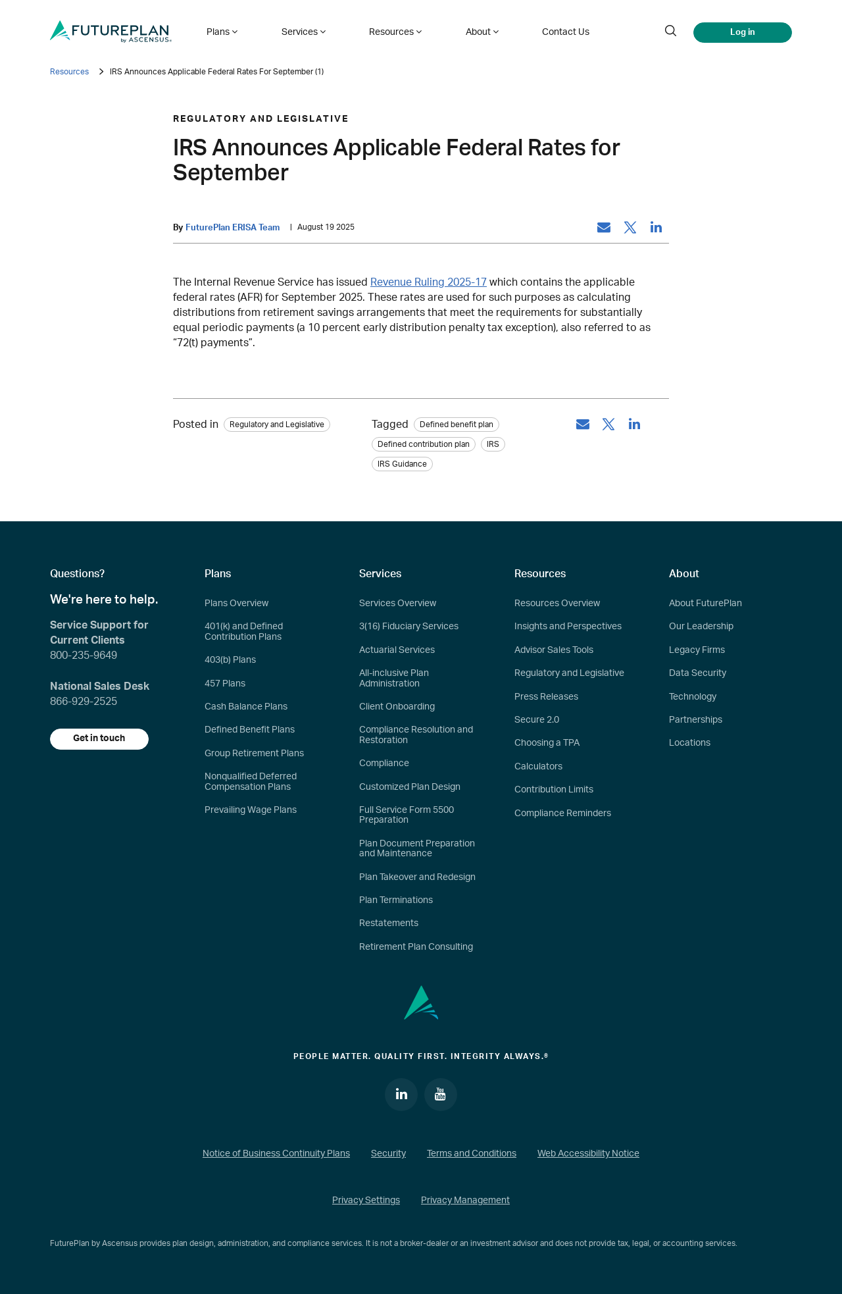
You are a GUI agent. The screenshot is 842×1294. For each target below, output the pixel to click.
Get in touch (100, 739)
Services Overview (397, 603)
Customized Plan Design (409, 787)
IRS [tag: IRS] (493, 444)
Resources (69, 72)
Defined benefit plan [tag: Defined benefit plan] (456, 424)
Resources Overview (557, 603)
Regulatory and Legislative (569, 673)
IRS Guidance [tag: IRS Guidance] (402, 464)
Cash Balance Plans (246, 707)
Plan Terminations (396, 900)
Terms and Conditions (471, 1153)
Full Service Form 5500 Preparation (406, 815)
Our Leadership (701, 627)
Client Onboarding (397, 707)
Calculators (538, 766)
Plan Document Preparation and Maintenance (417, 848)
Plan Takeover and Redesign (417, 877)
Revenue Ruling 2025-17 (428, 282)
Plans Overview (236, 603)
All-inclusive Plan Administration (394, 678)
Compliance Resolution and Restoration (416, 735)
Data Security (697, 673)
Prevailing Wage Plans (251, 810)
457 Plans (225, 683)
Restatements (388, 923)
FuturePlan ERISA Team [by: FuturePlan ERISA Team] (233, 228)
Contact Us (558, 31)
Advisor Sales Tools (553, 650)
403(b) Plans (230, 660)
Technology (692, 697)
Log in (742, 32)
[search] (670, 31)
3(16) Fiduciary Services (408, 627)
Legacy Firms (697, 650)
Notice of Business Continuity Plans (276, 1153)
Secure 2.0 (536, 720)
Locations (689, 743)
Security (388, 1153)
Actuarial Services (397, 650)
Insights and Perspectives (568, 627)
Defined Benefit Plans (250, 730)
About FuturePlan (705, 603)
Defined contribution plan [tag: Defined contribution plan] (424, 444)
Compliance (384, 763)
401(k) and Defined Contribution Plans (244, 632)
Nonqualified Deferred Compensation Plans (251, 781)
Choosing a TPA (547, 743)
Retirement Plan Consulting (416, 947)
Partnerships (695, 720)
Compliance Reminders (562, 813)
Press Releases (546, 697)
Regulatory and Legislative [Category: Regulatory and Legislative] (277, 424)
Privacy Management (465, 1201)
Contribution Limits (553, 789)
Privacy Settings (366, 1201)
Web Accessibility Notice (588, 1153)
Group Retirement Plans (254, 753)
